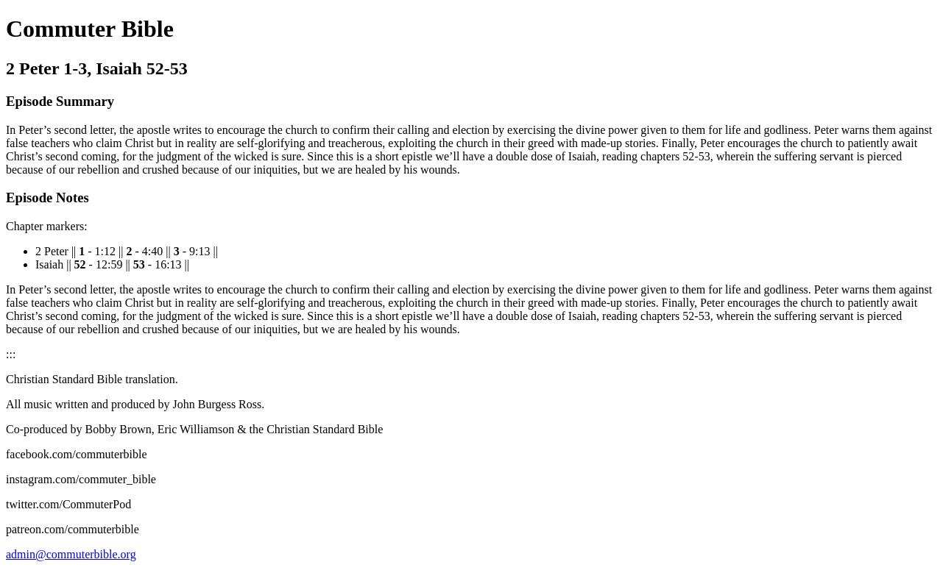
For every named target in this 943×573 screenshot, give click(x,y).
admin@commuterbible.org (71, 554)
